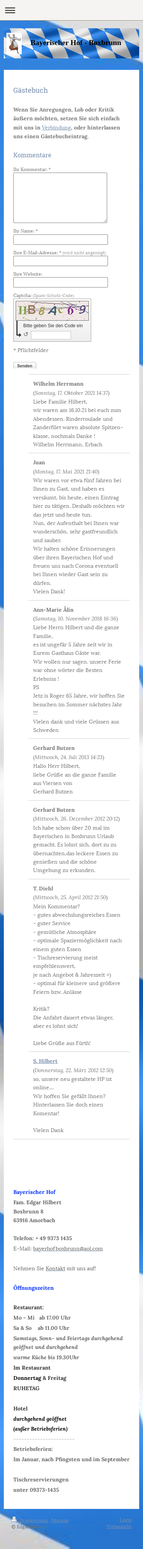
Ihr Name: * (25, 230)
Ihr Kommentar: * (32, 169)
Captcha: (43, 295)
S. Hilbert (45, 1061)
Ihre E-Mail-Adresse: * (59, 252)
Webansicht (119, 1526)
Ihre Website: (27, 273)
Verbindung (56, 127)
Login (126, 1519)
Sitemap (60, 1519)
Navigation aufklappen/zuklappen (71, 10)
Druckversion (30, 1519)
